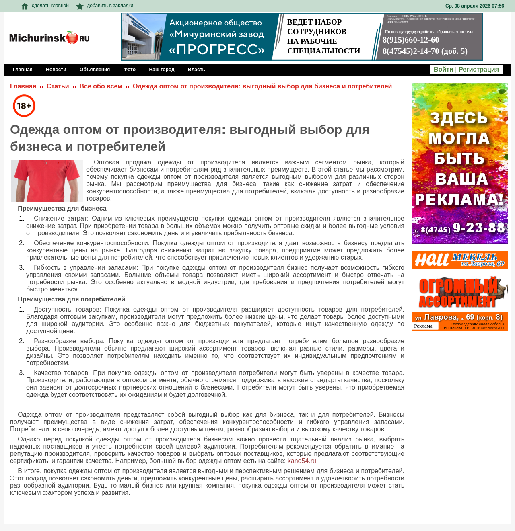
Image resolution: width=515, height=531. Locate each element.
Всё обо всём (100, 86)
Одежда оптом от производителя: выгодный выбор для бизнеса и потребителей (262, 86)
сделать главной (45, 5)
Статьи (58, 86)
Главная (23, 86)
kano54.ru (302, 460)
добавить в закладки (104, 5)
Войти (443, 69)
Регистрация (479, 69)
